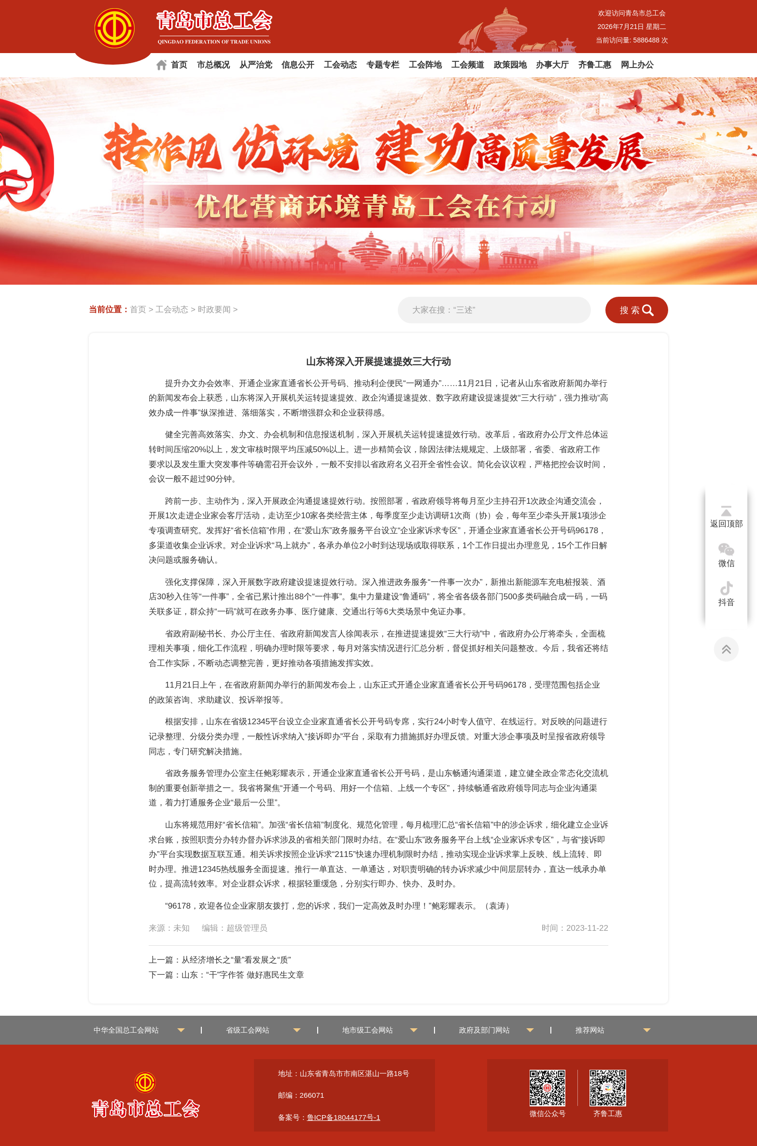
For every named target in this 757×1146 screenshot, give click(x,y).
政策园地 (510, 64)
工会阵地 (425, 64)
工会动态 (340, 64)
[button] (701, 194)
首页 (179, 64)
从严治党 (255, 64)
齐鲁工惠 (594, 64)
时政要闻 (214, 309)
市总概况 (213, 64)
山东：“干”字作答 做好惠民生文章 (243, 975)
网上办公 (637, 64)
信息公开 (297, 64)
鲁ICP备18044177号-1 (343, 1117)
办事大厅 (552, 64)
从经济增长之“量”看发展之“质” (236, 960)
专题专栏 (382, 64)
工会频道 (467, 64)
